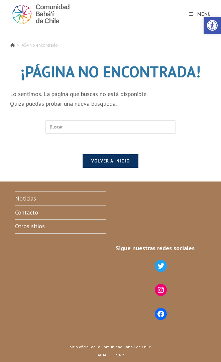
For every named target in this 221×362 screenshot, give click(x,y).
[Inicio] (12, 45)
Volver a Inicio (110, 161)
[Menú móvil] (200, 14)
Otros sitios (30, 226)
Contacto (26, 212)
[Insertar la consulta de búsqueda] (110, 127)
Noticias (25, 198)
